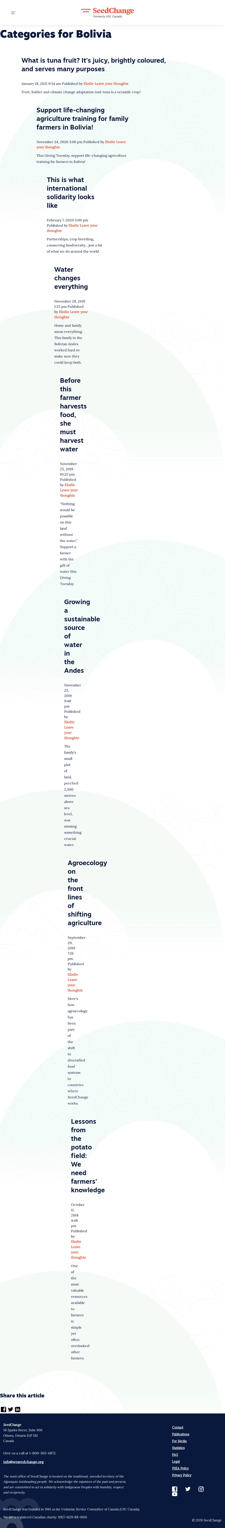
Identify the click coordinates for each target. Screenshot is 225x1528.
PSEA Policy (180, 1468)
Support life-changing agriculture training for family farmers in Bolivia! (82, 119)
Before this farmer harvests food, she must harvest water (73, 415)
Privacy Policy (181, 1475)
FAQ (175, 1455)
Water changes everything (71, 279)
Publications (180, 1434)
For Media (179, 1441)
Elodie (88, 83)
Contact (177, 1428)
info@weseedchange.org (23, 1462)
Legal (176, 1462)
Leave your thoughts (111, 83)
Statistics (178, 1448)
